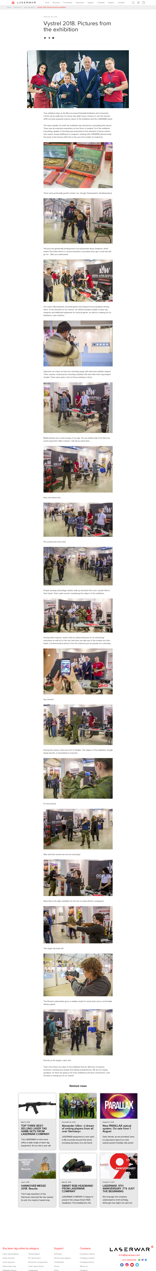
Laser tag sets (9, 1262)
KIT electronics (34, 1258)
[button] (44, 38)
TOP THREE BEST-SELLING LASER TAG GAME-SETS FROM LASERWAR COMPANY (35, 1130)
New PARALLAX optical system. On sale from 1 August (117, 1128)
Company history (87, 1262)
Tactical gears (34, 1254)
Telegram (146, 1259)
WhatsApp (139, 1259)
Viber (142, 1260)
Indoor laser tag (9, 1266)
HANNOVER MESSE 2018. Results (33, 1187)
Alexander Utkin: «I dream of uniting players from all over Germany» (78, 1128)
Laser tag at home (36, 1266)
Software (58, 1254)
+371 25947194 (129, 1260)
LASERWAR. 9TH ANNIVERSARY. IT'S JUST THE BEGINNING (119, 1188)
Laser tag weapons (11, 1254)
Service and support (62, 1258)
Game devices (9, 1258)
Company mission (87, 1258)
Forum (56, 1266)
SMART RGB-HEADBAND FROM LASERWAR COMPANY (77, 1188)
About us (83, 1266)
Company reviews (87, 1254)
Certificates (59, 1262)
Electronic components (38, 1262)
